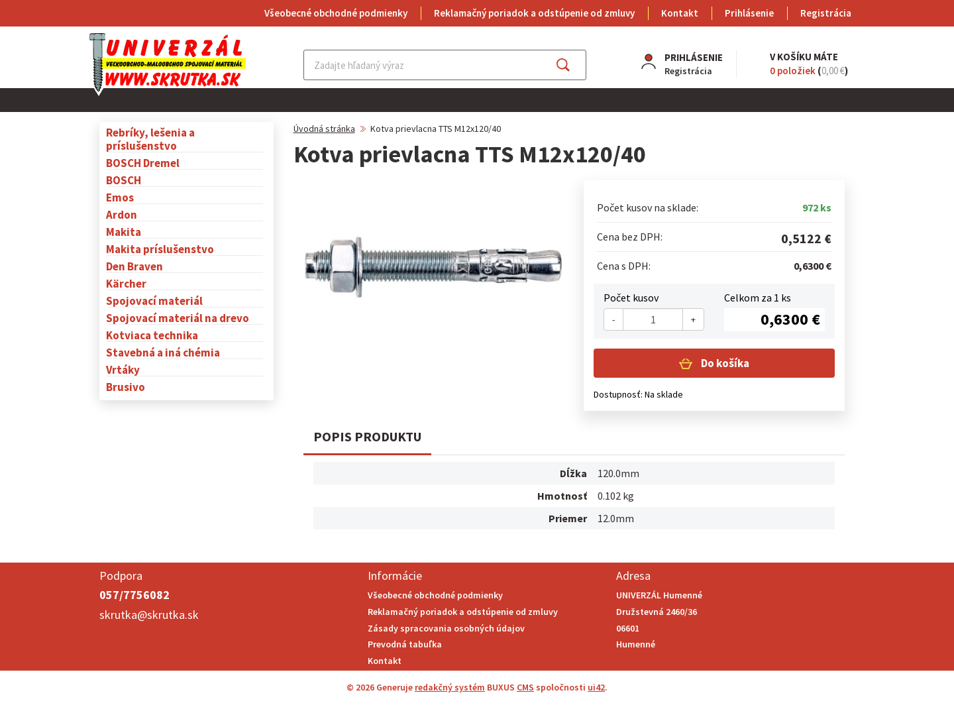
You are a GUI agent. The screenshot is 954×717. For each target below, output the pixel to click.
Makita (123, 232)
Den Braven (134, 266)
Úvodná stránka (324, 129)
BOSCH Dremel (143, 163)
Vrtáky (123, 369)
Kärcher (126, 283)
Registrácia (825, 13)
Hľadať (574, 65)
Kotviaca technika (152, 335)
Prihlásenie (749, 13)
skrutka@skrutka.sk (149, 614)
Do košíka (724, 363)
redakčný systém (450, 687)
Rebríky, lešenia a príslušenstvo (150, 138)
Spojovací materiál (154, 300)
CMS (525, 687)
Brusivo (125, 387)
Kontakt (679, 13)
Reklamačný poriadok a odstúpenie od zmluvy (534, 13)
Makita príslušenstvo (160, 249)
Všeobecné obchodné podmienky (335, 13)
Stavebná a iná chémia (163, 352)
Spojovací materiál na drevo (177, 318)
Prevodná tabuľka (405, 644)
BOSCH (123, 180)
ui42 (596, 687)
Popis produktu (367, 436)
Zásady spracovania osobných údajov (446, 628)
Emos (120, 197)
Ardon (121, 214)
